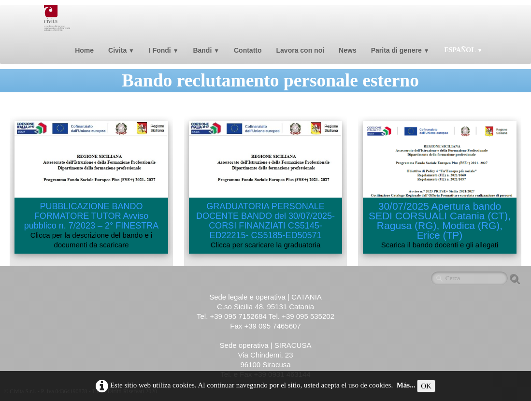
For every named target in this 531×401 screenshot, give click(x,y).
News (348, 50)
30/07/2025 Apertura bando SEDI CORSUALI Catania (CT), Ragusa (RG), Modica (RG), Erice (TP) (440, 220)
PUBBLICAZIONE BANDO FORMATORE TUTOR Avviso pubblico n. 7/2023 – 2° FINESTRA (91, 215)
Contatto (248, 50)
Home (84, 50)
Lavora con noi (300, 50)
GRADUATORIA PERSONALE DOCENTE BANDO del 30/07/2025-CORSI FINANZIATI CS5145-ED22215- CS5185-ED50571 (265, 220)
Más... (406, 385)
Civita (121, 50)
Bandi (206, 50)
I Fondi (164, 50)
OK (426, 386)
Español (463, 50)
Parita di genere (400, 50)
